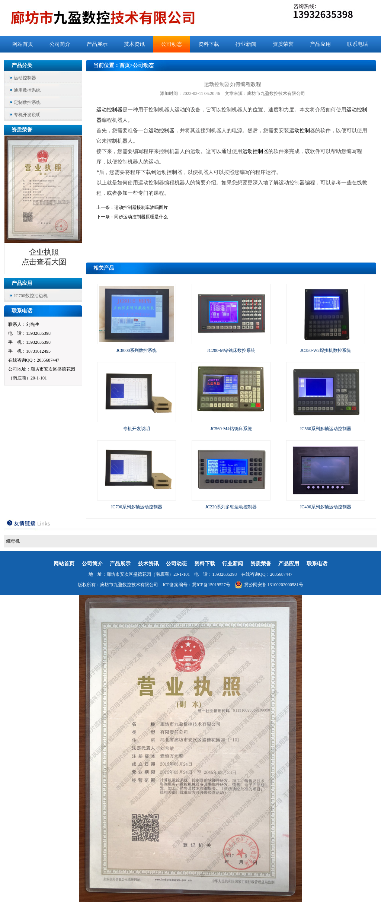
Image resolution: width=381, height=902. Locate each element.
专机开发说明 (27, 114)
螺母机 (13, 541)
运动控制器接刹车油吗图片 (141, 207)
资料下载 (208, 44)
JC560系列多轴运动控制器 (326, 428)
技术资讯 (134, 44)
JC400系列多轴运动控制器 (326, 506)
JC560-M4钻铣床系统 (231, 428)
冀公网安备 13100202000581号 (269, 584)
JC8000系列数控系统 (136, 350)
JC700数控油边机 (31, 295)
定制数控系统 (27, 102)
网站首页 (22, 44)
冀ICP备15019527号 (211, 584)
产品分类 (22, 65)
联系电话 (357, 44)
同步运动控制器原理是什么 (141, 216)
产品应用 (320, 44)
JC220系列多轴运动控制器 (231, 506)
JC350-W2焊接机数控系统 (325, 350)
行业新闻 (246, 44)
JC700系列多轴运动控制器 (137, 506)
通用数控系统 (27, 90)
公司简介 (59, 44)
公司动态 (171, 44)
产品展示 (97, 44)
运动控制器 (25, 77)
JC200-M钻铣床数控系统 (231, 350)
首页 (124, 65)
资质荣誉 (283, 44)
